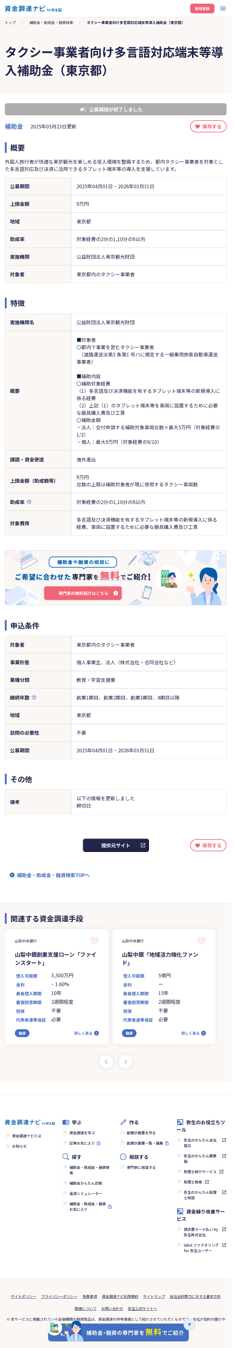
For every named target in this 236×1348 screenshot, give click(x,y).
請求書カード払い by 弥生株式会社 (201, 1232)
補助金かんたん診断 (85, 1183)
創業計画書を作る (141, 1132)
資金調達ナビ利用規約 (120, 1296)
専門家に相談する (141, 1167)
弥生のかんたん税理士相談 (200, 1195)
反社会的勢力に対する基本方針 (195, 1296)
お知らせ (19, 1146)
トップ (10, 22)
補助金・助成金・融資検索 (51, 22)
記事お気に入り (82, 1142)
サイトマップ (154, 1296)
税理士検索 (193, 1181)
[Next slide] (125, 1061)
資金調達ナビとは (26, 1135)
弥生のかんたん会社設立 (200, 1142)
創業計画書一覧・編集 (145, 1142)
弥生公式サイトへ (142, 1308)
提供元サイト (115, 845)
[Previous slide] (106, 1061)
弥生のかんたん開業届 (200, 1158)
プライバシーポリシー (59, 1296)
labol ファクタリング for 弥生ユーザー (201, 1247)
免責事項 (90, 1296)
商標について (85, 1308)
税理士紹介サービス (200, 1171)
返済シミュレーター (85, 1193)
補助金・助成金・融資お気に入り (87, 1206)
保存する (212, 126)
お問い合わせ (112, 1308)
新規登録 (202, 8)
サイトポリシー (23, 1296)
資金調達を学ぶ (82, 1132)
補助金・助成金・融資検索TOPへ (53, 875)
